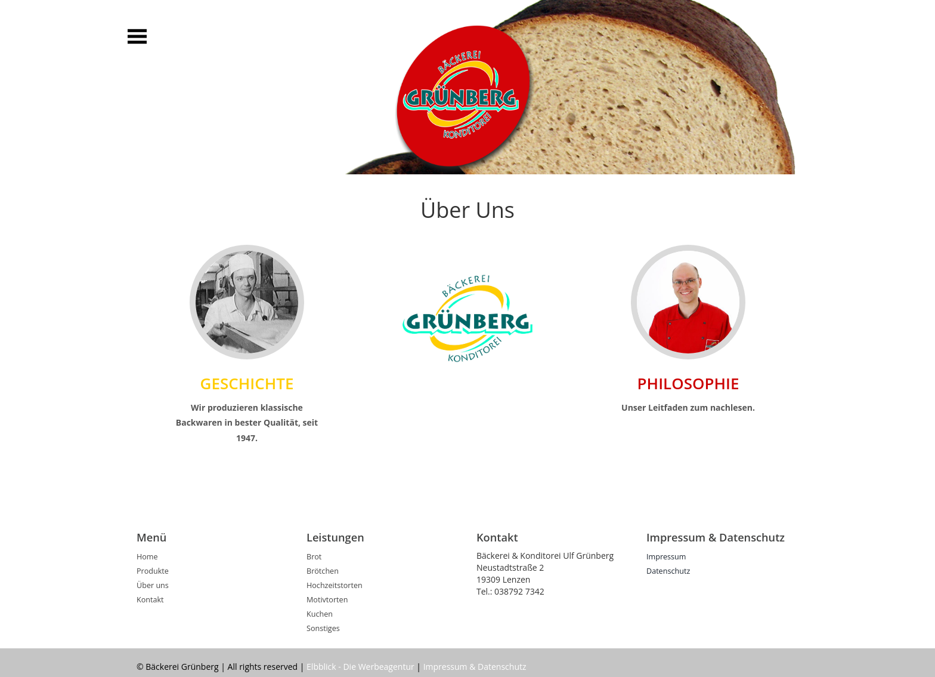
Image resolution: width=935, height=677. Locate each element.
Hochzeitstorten (334, 585)
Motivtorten (327, 600)
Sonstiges (323, 628)
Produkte (153, 571)
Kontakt (150, 600)
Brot (313, 557)
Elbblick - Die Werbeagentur (360, 666)
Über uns (153, 585)
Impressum (666, 557)
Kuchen (319, 614)
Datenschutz (668, 571)
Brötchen (322, 571)
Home (147, 557)
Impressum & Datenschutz (475, 666)
